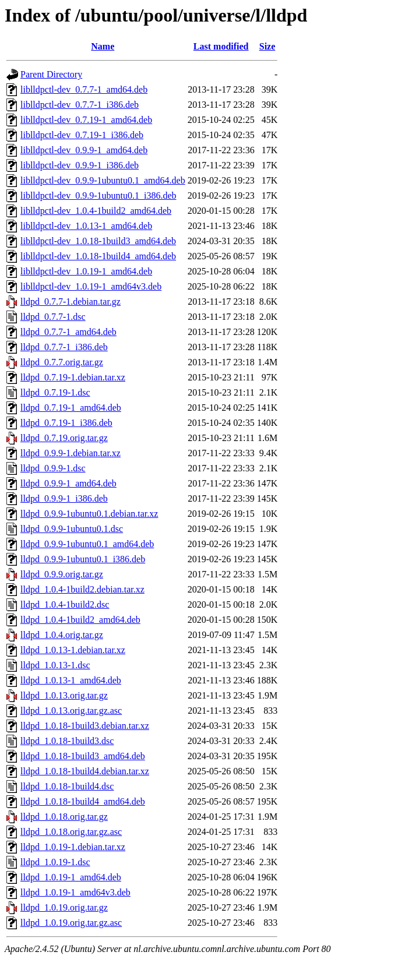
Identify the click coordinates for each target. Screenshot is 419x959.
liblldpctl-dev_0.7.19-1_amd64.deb (86, 120)
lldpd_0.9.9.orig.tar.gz (61, 574)
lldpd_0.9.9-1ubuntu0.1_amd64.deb (87, 544)
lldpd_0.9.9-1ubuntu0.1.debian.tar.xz (89, 514)
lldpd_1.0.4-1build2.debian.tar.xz (82, 589)
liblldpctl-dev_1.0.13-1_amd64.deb (86, 226)
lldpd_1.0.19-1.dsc (55, 862)
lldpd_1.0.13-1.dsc (55, 665)
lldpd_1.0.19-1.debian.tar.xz (72, 847)
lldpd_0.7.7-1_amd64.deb (68, 332)
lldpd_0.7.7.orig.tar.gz (61, 362)
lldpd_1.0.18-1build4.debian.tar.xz (84, 771)
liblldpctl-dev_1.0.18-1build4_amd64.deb (98, 256)
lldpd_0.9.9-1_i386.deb (64, 498)
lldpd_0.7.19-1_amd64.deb (70, 407)
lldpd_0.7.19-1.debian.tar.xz (72, 377)
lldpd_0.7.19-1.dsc (55, 392)
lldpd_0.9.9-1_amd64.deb (68, 483)
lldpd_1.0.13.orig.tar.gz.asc (71, 710)
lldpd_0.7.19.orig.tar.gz (64, 438)
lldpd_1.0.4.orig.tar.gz (61, 635)
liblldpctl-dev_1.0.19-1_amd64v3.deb (90, 286)
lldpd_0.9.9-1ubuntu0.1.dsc (71, 529)
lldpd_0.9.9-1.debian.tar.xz (70, 453)
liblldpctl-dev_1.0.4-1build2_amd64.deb (95, 211)
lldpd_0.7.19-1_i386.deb (66, 423)
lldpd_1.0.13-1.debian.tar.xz (72, 650)
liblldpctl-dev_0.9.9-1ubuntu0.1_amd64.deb (102, 180)
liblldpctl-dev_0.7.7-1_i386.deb (79, 105)
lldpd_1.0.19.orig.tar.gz (64, 907)
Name (102, 46)
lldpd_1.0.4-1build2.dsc (64, 604)
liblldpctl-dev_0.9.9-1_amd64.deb (83, 150)
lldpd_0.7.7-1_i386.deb (64, 347)
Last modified (221, 46)
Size (267, 46)
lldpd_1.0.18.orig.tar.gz (64, 817)
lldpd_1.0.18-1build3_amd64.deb (82, 756)
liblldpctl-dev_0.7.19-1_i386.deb (81, 135)
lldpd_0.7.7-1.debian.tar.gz (70, 301)
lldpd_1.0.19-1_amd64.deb (70, 877)
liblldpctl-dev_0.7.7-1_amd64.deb (83, 89)
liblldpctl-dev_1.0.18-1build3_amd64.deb (98, 241)
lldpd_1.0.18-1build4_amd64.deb (82, 801)
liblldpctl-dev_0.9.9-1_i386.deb (79, 165)
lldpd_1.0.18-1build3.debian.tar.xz (84, 726)
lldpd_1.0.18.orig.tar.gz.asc (71, 832)
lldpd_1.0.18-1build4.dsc (67, 786)
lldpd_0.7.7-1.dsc (53, 317)
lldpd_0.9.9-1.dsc (53, 468)
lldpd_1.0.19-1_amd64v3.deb (75, 892)
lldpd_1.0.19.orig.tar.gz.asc (71, 923)
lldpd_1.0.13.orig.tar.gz (64, 695)
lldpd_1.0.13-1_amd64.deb (70, 680)
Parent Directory (51, 74)
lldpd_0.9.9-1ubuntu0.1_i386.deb (82, 559)
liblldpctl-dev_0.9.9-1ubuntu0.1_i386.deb (98, 195)
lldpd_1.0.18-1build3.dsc (67, 741)
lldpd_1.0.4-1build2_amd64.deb (80, 620)
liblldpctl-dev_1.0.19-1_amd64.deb (86, 271)
